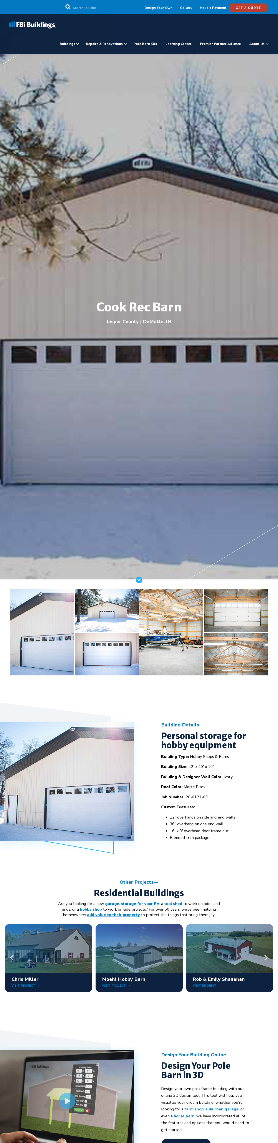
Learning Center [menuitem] (178, 44)
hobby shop (91, 909)
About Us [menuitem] (257, 44)
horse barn (184, 1116)
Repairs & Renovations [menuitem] (104, 44)
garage (112, 903)
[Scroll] (139, 582)
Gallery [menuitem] (186, 8)
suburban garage (222, 1109)
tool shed (173, 903)
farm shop (194, 1109)
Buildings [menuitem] (67, 44)
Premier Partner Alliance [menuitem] (220, 44)
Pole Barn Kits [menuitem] (145, 44)
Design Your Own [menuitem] (158, 8)
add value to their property (113, 914)
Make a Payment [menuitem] (213, 8)
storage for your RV (140, 903)
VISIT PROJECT (24, 986)
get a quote (248, 8)
